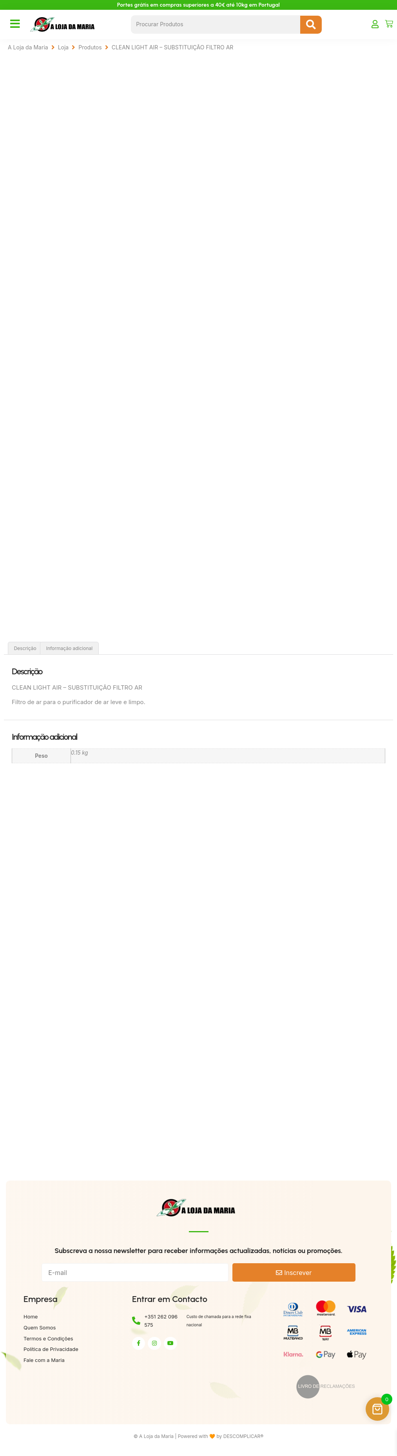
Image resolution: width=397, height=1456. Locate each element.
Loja (63, 47)
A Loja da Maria (28, 47)
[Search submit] (311, 25)
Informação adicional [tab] (69, 650)
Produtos (90, 47)
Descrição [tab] (25, 650)
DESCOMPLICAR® (243, 1438)
